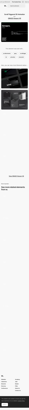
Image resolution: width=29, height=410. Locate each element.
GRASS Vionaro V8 (14, 18)
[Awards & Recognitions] (14, 203)
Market (17, 383)
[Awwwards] (5, 5)
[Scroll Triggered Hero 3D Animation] (14, 142)
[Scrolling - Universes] (14, 313)
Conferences (4, 388)
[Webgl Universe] (14, 291)
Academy (17, 379)
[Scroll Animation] (14, 357)
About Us (17, 388)
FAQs (16, 386)
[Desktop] (14, 78)
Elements (3, 383)
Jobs (16, 381)
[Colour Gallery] (14, 163)
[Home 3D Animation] (14, 225)
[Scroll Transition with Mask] (14, 121)
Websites (3, 379)
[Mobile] (14, 100)
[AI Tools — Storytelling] (14, 247)
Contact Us (18, 390)
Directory (3, 386)
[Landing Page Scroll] (14, 335)
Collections (4, 381)
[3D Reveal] (14, 269)
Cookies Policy (21, 400)
